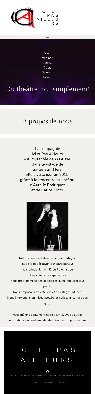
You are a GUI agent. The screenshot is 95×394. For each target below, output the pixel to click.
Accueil (13, 375)
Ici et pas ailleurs (48, 17)
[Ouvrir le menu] (47, 37)
